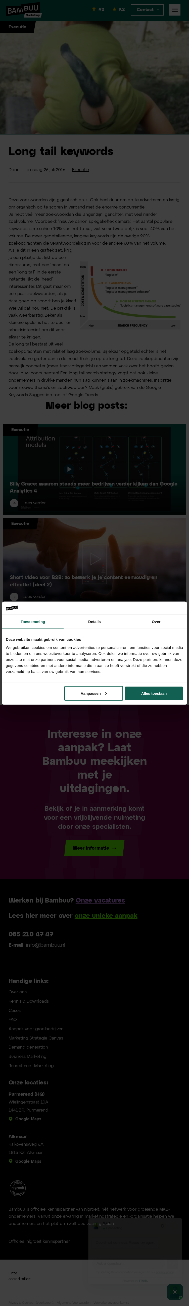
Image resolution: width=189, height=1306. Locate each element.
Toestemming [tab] (33, 622)
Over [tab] (156, 622)
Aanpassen (94, 693)
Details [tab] (94, 622)
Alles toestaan (154, 693)
